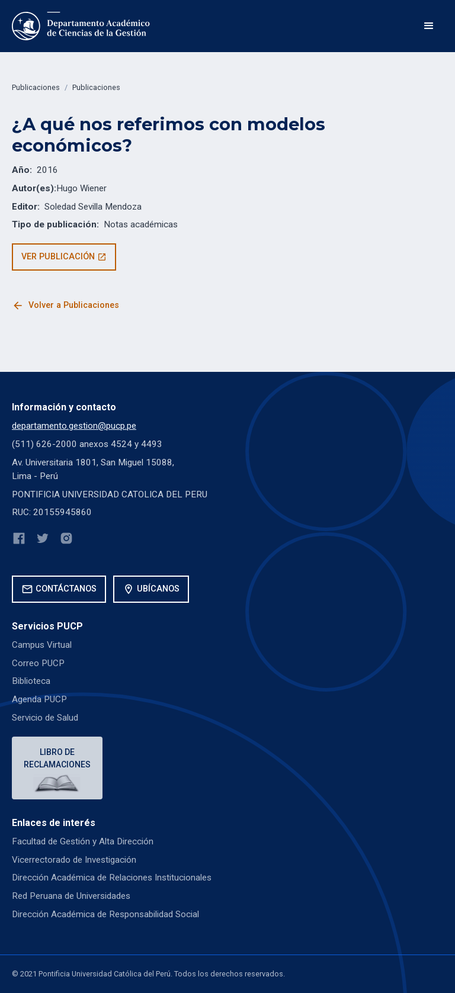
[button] (429, 26)
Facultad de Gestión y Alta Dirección (82, 841)
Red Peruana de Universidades (71, 896)
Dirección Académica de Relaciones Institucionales (112, 877)
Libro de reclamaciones (57, 758)
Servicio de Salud (45, 717)
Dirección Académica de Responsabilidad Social (105, 914)
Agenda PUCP (39, 699)
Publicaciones (36, 87)
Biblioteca (31, 681)
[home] (82, 26)
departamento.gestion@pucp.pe (74, 425)
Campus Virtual (42, 644)
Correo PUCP (38, 663)
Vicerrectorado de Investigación (74, 859)
